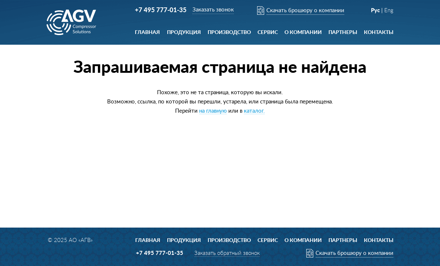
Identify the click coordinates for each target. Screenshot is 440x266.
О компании (303, 32)
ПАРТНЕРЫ (342, 32)
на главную (213, 111)
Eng (388, 10)
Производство (229, 32)
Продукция (184, 32)
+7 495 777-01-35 (161, 10)
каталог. (254, 111)
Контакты (378, 32)
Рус (375, 10)
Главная (147, 32)
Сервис (267, 32)
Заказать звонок (213, 10)
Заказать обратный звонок (227, 253)
